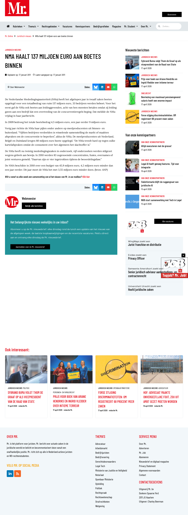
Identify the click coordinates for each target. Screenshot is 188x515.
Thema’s (33, 26)
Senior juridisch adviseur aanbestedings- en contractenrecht (152, 274)
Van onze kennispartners (153, 142)
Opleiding (99, 483)
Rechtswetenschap (103, 497)
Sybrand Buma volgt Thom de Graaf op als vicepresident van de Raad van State (25, 397)
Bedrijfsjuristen (102, 452)
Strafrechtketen (102, 501)
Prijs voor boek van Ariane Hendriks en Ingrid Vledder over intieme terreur (69, 401)
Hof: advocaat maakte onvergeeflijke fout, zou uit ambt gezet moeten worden (161, 397)
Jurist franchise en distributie (144, 245)
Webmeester (19, 86)
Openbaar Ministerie (121, 388)
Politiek (26, 388)
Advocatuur (163, 388)
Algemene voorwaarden (149, 470)
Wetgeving (100, 506)
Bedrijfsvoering (102, 457)
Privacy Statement (147, 466)
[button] (102, 87)
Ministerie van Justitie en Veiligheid (111, 470)
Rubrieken (19, 26)
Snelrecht (146, 93)
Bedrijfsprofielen (101, 26)
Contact (142, 474)
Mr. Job (142, 452)
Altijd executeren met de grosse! (156, 146)
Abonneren (143, 457)
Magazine (116, 26)
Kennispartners (83, 26)
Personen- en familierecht (64, 392)
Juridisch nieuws (13, 49)
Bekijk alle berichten (34, 205)
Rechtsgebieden (50, 26)
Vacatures (67, 26)
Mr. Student (131, 26)
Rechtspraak (101, 492)
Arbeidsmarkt (101, 448)
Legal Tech (100, 466)
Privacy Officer (136, 258)
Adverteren (144, 448)
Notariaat (99, 474)
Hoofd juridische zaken (140, 289)
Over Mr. (146, 26)
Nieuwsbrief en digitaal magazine (154, 461)
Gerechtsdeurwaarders (105, 461)
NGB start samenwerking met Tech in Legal (161, 200)
